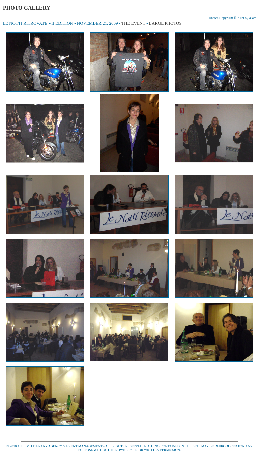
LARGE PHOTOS (165, 23)
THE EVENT (133, 23)
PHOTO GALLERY (26, 8)
